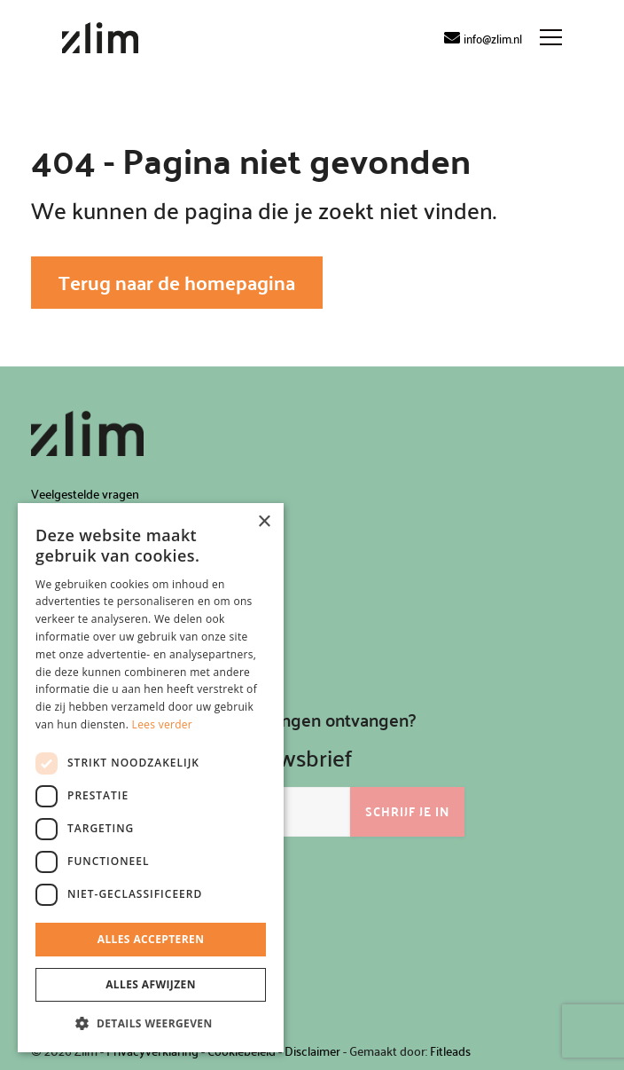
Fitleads (450, 1051)
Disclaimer (312, 1051)
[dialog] (151, 777)
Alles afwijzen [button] (150, 984)
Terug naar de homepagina (176, 282)
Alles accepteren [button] (151, 939)
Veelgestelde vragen (85, 494)
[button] (150, 1024)
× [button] (263, 522)
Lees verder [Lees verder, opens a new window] (162, 724)
